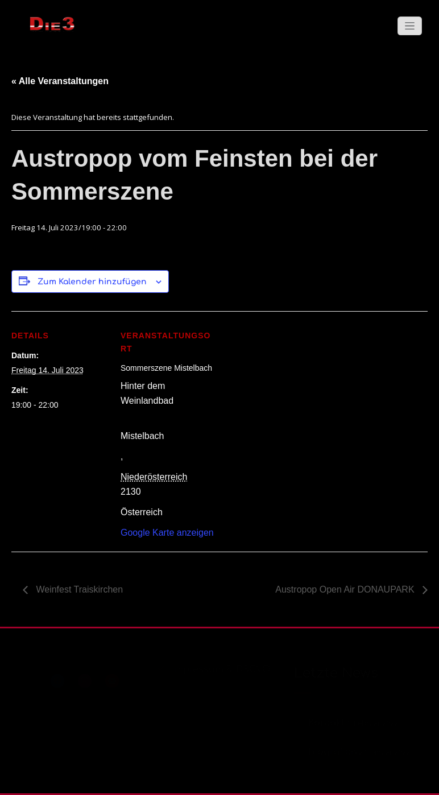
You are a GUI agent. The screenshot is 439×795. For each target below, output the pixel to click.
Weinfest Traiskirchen (78, 589)
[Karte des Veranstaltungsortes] (290, 390)
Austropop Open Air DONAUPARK (346, 589)
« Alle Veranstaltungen (60, 81)
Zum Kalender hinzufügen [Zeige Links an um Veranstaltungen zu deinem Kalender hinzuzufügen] (92, 282)
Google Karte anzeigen (167, 532)
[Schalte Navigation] (409, 25)
